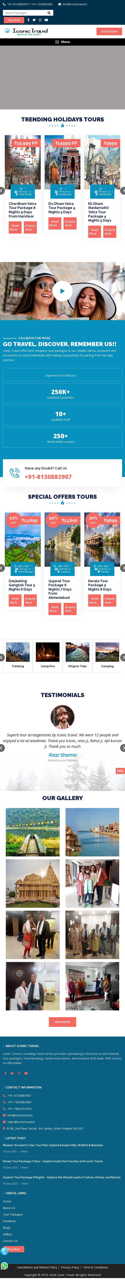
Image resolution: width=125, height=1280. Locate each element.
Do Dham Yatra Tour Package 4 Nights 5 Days (61, 208)
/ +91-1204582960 (41, 4)
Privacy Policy (70, 1267)
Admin (24, 1151)
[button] (62, 42)
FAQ (120, 771)
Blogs (6, 1227)
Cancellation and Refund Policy (37, 1267)
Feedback (9, 1221)
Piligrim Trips (77, 666)
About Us (9, 1208)
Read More (15, 227)
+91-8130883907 (16, 4)
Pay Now (14, 20)
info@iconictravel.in (18, 1115)
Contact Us (10, 1241)
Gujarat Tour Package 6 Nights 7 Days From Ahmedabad (60, 589)
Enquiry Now (30, 227)
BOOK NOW (109, 31)
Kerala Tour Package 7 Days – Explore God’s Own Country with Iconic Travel (53, 1161)
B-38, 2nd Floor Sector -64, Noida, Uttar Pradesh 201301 (43, 1128)
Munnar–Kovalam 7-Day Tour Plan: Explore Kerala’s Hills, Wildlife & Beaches (53, 1145)
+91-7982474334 (17, 1109)
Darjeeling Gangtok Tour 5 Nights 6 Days (22, 585)
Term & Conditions (95, 1267)
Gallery (7, 1234)
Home (7, 1201)
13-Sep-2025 (10, 1167)
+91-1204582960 (17, 1102)
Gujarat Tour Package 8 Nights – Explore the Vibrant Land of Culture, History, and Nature (62, 1177)
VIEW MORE (62, 1022)
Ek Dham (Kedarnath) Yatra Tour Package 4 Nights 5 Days (99, 212)
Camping (107, 666)
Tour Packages (13, 1214)
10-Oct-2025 (9, 1151)
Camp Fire (48, 666)
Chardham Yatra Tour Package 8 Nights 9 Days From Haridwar (22, 210)
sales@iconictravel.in (19, 1122)
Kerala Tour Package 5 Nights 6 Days (99, 585)
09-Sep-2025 (10, 1183)
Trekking (18, 666)
